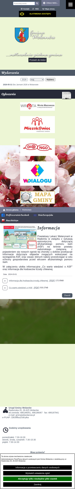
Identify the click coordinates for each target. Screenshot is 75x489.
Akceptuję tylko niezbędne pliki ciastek (37, 479)
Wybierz (50, 79)
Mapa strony (50, 9)
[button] (20, 248)
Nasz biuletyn (12, 220)
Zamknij (37, 484)
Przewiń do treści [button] (37, 60)
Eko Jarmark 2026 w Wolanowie (20, 85)
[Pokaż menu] (70, 4)
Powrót (67, 295)
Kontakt (26, 9)
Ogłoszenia (36, 95)
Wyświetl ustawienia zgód (37, 473)
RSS (37, 9)
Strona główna (12, 210)
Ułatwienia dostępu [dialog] (40, 14)
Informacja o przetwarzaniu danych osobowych (37, 467)
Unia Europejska (45, 215)
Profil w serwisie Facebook (17, 215)
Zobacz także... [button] (52, 3)
